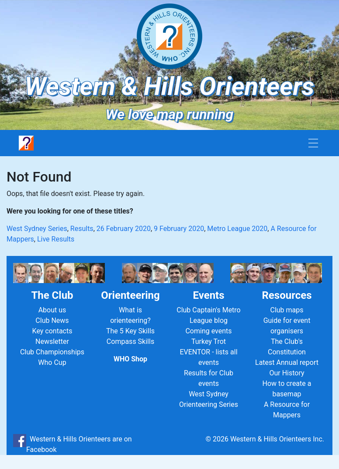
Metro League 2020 (237, 228)
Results (81, 228)
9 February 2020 (179, 228)
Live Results (55, 239)
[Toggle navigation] (313, 143)
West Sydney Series (37, 228)
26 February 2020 (124, 228)
